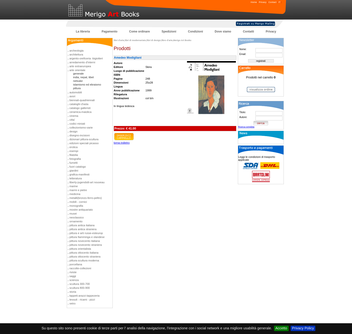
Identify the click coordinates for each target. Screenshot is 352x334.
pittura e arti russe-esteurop (86, 233)
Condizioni (195, 31)
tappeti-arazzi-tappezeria (84, 295)
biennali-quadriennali (82, 100)
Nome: (242, 49)
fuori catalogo (77, 166)
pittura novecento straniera (85, 244)
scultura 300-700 (79, 283)
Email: (242, 54)
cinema (73, 115)
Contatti (248, 31)
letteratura (75, 178)
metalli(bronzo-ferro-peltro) (85, 197)
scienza (74, 280)
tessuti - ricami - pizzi (82, 299)
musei (73, 213)
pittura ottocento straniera (84, 256)
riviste (73, 272)
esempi (73, 151)
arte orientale (77, 70)
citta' (72, 119)
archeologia (76, 50)
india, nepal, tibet (83, 77)
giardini (73, 170)
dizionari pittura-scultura (84, 139)
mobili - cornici (78, 201)
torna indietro (122, 142)
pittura (77, 88)
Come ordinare (139, 31)
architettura (76, 54)
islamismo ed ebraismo (87, 84)
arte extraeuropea (80, 66)
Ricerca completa (246, 127)
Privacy (262, 2)
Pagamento (110, 31)
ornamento (76, 221)
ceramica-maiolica (80, 111)
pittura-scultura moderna (84, 260)
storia (72, 291)
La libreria (83, 31)
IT (279, 2)
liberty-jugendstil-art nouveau (87, 182)
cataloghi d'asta (78, 104)
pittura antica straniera (83, 229)
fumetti (73, 162)
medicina (74, 194)
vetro (72, 303)
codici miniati (77, 123)
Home (254, 2)
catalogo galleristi (79, 108)
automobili (75, 92)
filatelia (73, 154)
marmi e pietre (78, 190)
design (73, 131)
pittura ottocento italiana (84, 252)
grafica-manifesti (79, 174)
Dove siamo (223, 31)
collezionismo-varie (81, 127)
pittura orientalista (80, 248)
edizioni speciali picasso (84, 143)
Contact (272, 2)
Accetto (281, 328)
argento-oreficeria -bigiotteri (86, 58)
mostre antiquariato (81, 209)
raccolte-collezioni (80, 268)
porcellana (75, 264)
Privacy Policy (303, 328)
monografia (76, 205)
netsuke (78, 80)
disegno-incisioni (79, 135)
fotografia (75, 158)
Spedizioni (169, 31)
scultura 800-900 (79, 287)
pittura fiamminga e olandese (87, 237)
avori (72, 96)
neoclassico (76, 217)
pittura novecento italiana (84, 240)
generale (78, 73)
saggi (72, 276)
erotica (73, 147)
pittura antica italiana (82, 225)
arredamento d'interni (82, 62)
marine (73, 186)
